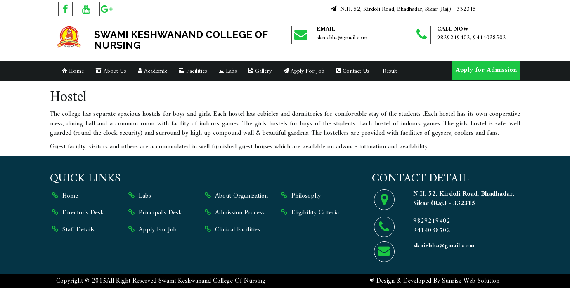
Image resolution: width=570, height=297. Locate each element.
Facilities (193, 71)
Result (389, 71)
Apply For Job (303, 71)
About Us (110, 71)
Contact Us (352, 71)
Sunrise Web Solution (470, 281)
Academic (152, 71)
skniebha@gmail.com (342, 38)
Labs (228, 71)
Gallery (260, 71)
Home (73, 71)
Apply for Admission (486, 70)
